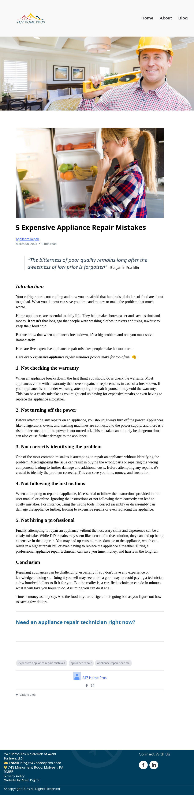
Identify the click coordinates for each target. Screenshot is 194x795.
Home (147, 18)
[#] (154, 764)
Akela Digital (30, 780)
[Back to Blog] (90, 695)
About (166, 18)
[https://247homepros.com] (30, 18)
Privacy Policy (14, 776)
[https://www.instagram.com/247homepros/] (92, 685)
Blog (183, 18)
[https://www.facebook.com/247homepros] (87, 685)
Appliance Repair (27, 239)
